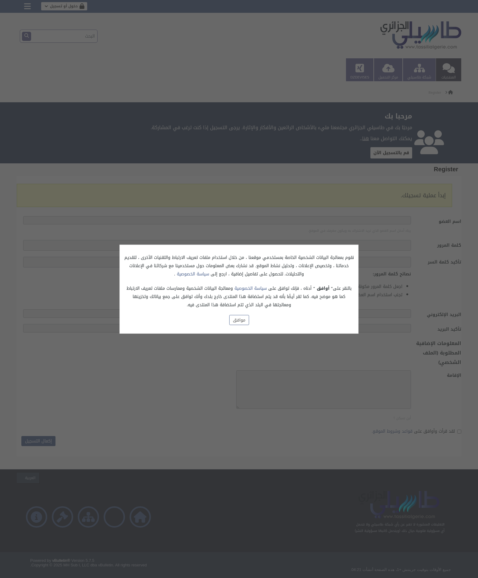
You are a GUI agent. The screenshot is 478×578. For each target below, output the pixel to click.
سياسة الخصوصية (192, 274)
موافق (239, 320)
